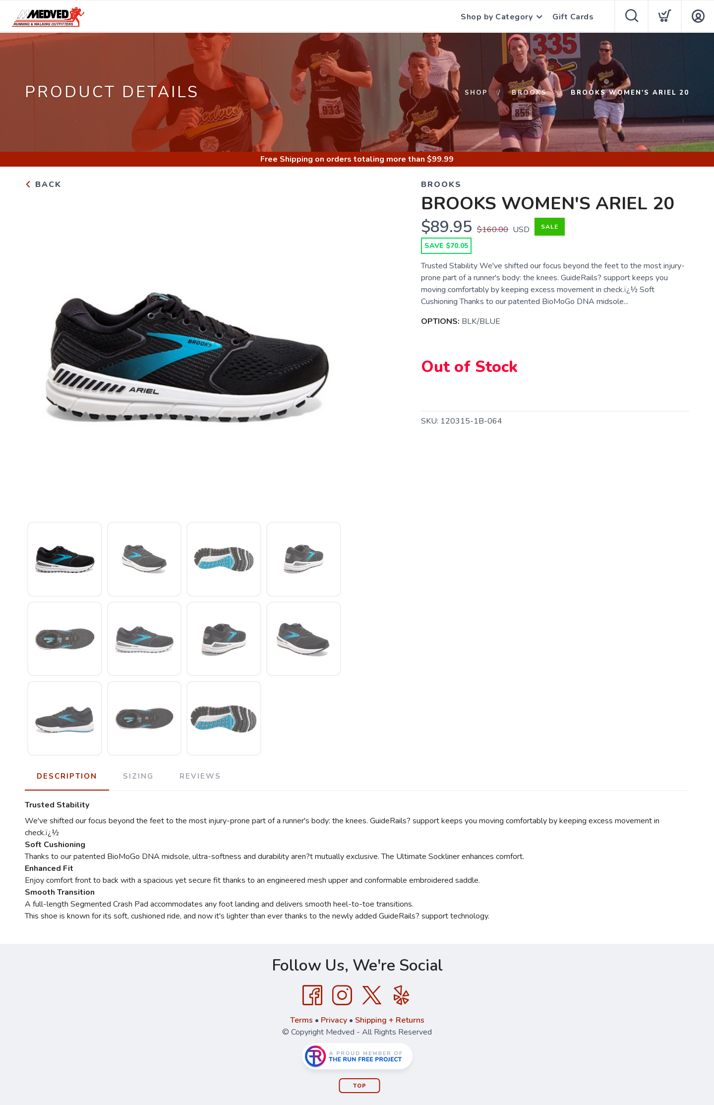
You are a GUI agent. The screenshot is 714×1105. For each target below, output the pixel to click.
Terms (301, 1020)
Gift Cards (573, 16)
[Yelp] (401, 995)
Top (359, 1086)
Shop (476, 92)
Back (43, 184)
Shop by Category (497, 16)
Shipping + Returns (389, 1020)
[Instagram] (342, 995)
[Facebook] (312, 995)
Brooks (529, 92)
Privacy (334, 1020)
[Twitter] (372, 995)
